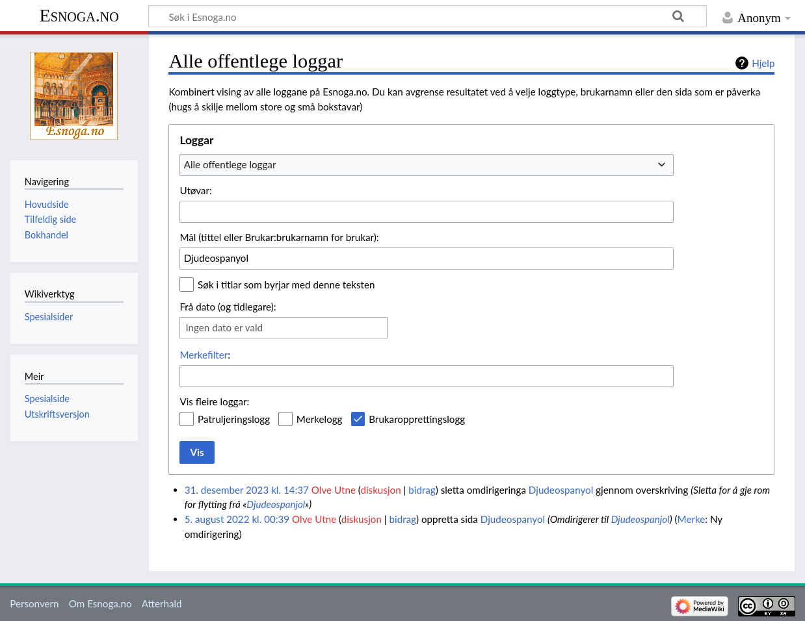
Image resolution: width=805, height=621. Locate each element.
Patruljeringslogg (234, 419)
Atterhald (162, 603)
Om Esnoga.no (100, 603)
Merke (692, 519)
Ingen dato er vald (224, 327)
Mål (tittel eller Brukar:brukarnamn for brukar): (278, 237)
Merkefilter (203, 355)
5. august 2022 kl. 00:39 (237, 519)
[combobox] (426, 165)
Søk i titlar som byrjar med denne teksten (286, 284)
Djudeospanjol (275, 504)
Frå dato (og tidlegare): (227, 306)
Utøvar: (195, 190)
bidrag (422, 490)
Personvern (34, 603)
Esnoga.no (79, 15)
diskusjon (380, 490)
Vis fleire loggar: (214, 401)
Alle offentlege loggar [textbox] (230, 164)
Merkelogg (320, 419)
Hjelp (763, 63)
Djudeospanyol (561, 490)
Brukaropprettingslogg (417, 419)
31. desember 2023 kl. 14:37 (247, 490)
